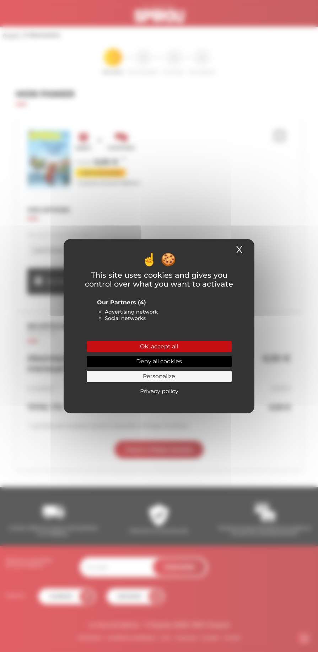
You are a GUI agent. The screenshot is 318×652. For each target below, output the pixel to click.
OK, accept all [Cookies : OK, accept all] (159, 346)
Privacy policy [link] (159, 391)
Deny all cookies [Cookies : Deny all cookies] (159, 361)
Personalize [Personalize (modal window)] (159, 376)
